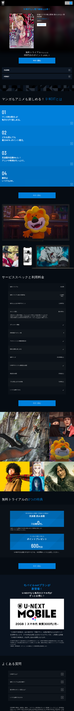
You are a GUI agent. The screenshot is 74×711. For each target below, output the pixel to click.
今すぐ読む (37, 60)
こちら (38, 317)
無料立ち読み (41, 24)
